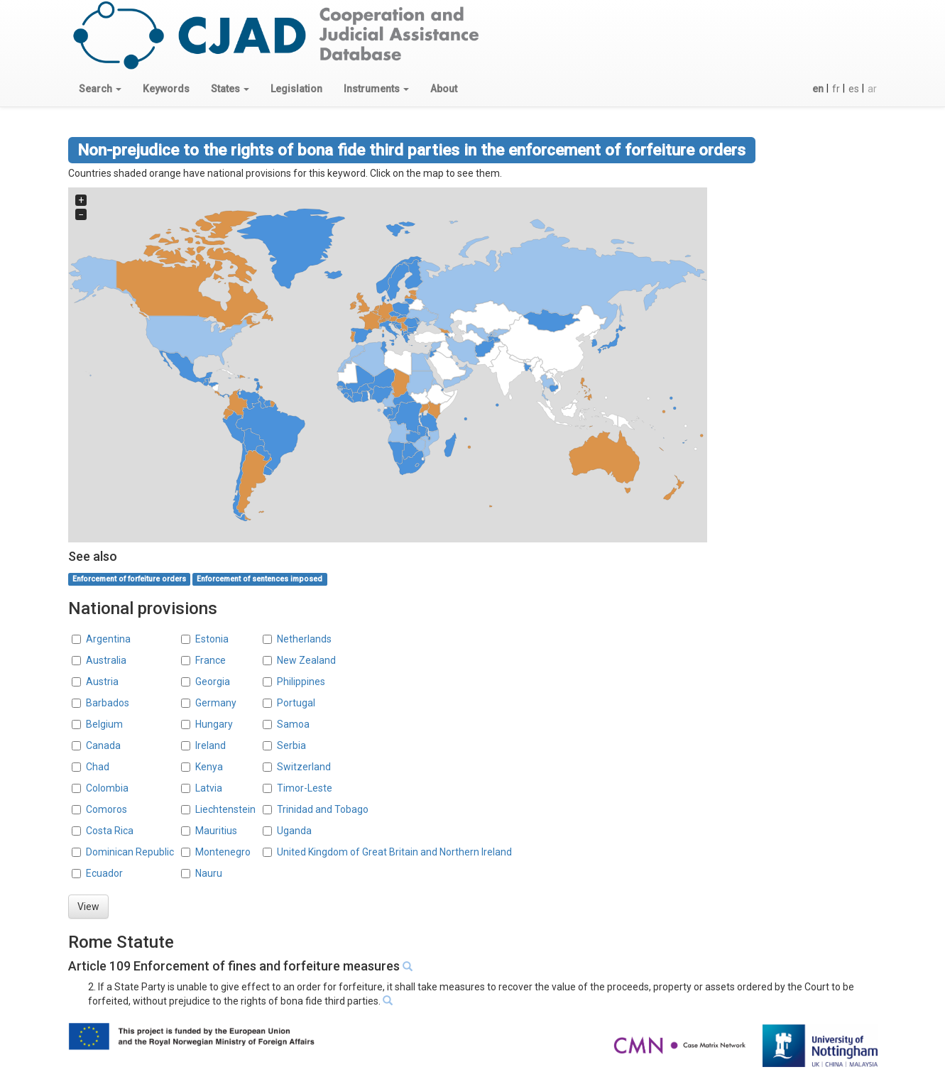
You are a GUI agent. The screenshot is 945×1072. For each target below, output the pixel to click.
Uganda (294, 830)
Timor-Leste (304, 788)
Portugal (296, 703)
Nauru (208, 873)
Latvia (208, 788)
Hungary (214, 724)
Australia (106, 660)
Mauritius (216, 830)
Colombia (107, 788)
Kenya (209, 766)
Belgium (104, 724)
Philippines (301, 681)
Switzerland (304, 766)
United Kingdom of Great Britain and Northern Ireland (394, 852)
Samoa (293, 724)
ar (872, 88)
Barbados (107, 703)
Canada (103, 745)
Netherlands (304, 639)
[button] (100, 88)
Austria (102, 681)
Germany (215, 703)
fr (836, 88)
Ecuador (104, 873)
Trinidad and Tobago (322, 809)
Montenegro (223, 852)
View (88, 906)
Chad (97, 766)
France (210, 660)
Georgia (212, 681)
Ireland (210, 745)
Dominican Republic (130, 852)
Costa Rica (109, 830)
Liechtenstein (225, 809)
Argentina (108, 639)
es (853, 88)
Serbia (291, 745)
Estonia (212, 639)
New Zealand (306, 660)
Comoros (106, 809)
